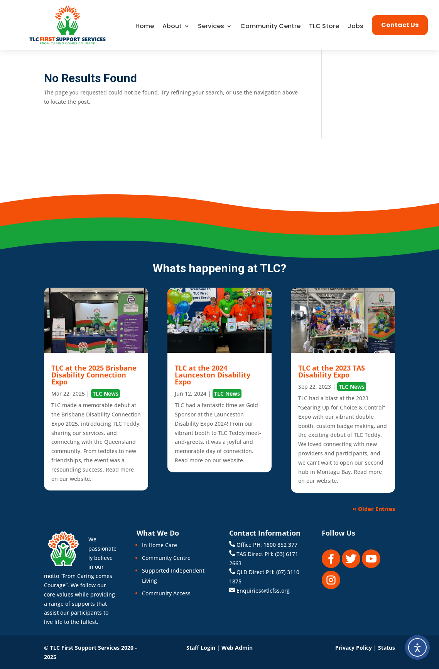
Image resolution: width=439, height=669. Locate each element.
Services (211, 27)
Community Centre (270, 27)
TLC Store (324, 27)
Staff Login (200, 647)
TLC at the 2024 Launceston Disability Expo (212, 374)
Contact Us (400, 24)
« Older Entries (374, 508)
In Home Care (159, 545)
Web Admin (237, 647)
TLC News (105, 393)
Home (144, 27)
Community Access (166, 593)
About (172, 27)
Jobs (355, 27)
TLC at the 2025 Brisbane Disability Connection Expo (94, 374)
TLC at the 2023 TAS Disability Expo (331, 371)
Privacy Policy (353, 647)
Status (386, 647)
